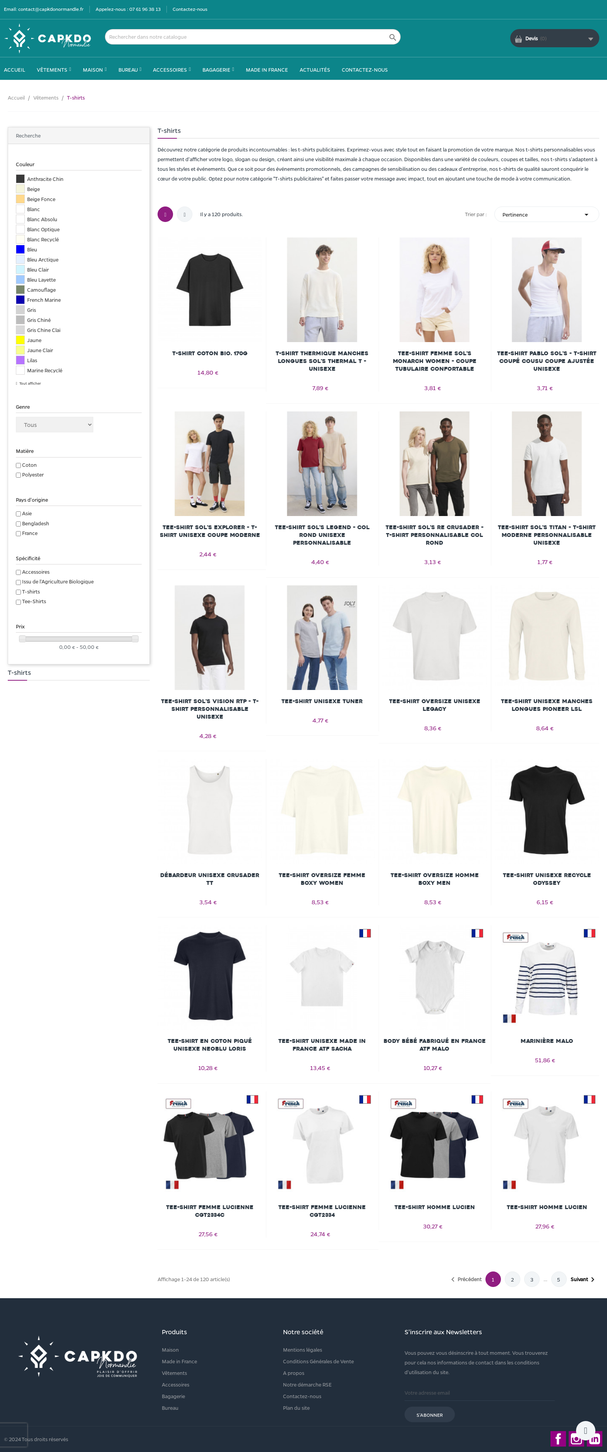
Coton (29, 464)
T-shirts (31, 591)
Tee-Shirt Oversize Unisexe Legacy (434, 705)
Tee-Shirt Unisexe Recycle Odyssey (547, 879)
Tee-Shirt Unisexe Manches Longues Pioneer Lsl (547, 705)
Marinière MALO (547, 1041)
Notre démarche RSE (307, 1384)
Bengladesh (35, 523)
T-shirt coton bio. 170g (210, 353)
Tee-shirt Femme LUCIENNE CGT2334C (210, 1211)
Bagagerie (173, 1396)
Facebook (558, 1439)
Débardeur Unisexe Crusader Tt (209, 879)
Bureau (170, 1407)
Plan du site (296, 1407)
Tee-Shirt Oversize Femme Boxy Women (322, 879)
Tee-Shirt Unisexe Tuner (322, 701)
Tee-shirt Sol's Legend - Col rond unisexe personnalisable (322, 535)
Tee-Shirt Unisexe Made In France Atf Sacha (322, 1045)
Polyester (33, 474)
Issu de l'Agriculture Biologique (58, 581)
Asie (27, 513)
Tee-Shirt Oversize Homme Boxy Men (435, 879)
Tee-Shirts (34, 601)
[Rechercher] (253, 37)
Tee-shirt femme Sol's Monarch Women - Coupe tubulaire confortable (435, 361)
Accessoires (36, 571)
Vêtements (174, 1372)
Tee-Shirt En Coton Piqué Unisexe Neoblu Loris (210, 1045)
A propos (293, 1372)
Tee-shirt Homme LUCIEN (434, 1207)
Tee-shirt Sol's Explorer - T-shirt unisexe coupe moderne (210, 531)
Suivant (584, 1279)
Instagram (576, 1439)
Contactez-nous (190, 9)
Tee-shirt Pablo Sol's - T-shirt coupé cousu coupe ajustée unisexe (547, 361)
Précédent (465, 1279)
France (30, 533)
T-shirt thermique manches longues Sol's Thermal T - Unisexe (322, 361)
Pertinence (546, 214)
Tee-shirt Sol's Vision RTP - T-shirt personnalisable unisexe (210, 709)
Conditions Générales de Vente (318, 1361)
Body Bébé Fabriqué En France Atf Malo (435, 1045)
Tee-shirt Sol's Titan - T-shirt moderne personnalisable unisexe (547, 535)
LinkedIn (594, 1439)
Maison (170, 1349)
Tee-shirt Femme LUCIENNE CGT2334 (322, 1211)
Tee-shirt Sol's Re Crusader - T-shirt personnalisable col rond (435, 535)
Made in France (179, 1361)
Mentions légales (302, 1349)
